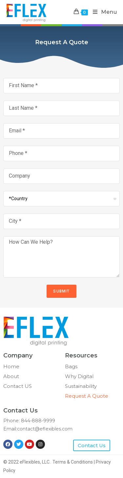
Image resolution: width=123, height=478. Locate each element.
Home (11, 366)
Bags (71, 366)
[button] (91, 445)
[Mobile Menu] (102, 12)
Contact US (17, 386)
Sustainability (81, 386)
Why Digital (79, 376)
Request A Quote (86, 396)
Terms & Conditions (72, 462)
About (11, 376)
